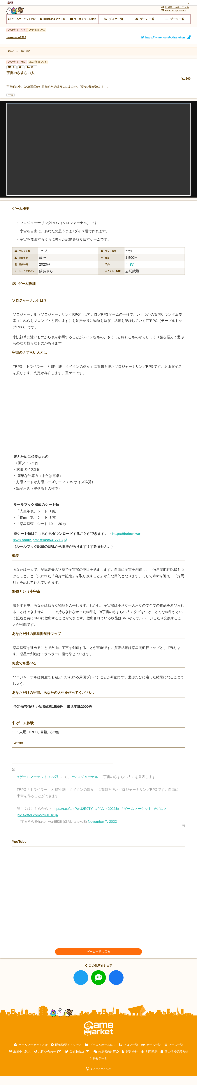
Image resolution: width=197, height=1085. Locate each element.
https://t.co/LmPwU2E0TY (72, 818)
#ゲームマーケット (137, 818)
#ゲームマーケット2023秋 (38, 786)
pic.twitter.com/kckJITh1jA (37, 824)
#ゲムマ (160, 818)
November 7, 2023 (102, 831)
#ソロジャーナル (85, 786)
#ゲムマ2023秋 (107, 818)
